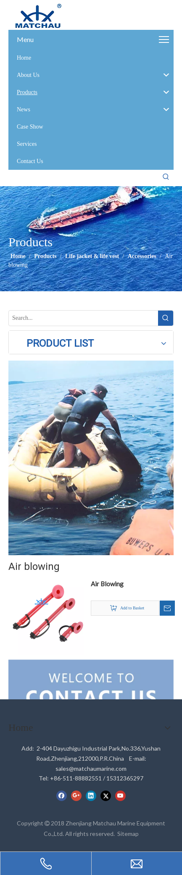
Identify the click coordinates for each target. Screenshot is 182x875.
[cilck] (91, 458)
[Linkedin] (91, 795)
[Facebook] (61, 795)
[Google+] (76, 795)
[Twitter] (105, 795)
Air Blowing (107, 584)
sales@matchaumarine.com (91, 768)
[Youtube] (120, 795)
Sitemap (128, 833)
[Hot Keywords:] (166, 177)
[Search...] (83, 318)
